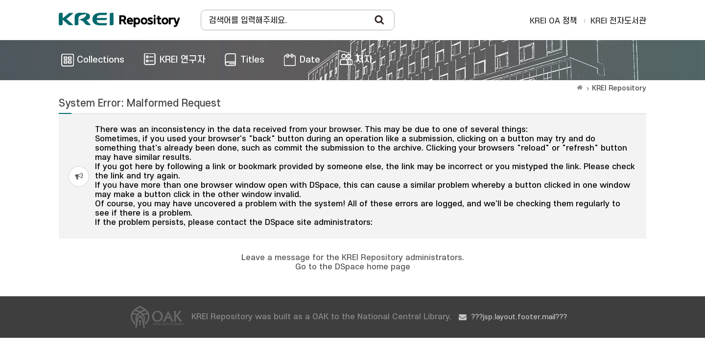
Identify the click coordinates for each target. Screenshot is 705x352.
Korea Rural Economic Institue (119, 20)
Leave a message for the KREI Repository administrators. (352, 257)
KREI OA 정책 (553, 21)
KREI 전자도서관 (618, 21)
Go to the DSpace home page (352, 267)
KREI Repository (619, 88)
